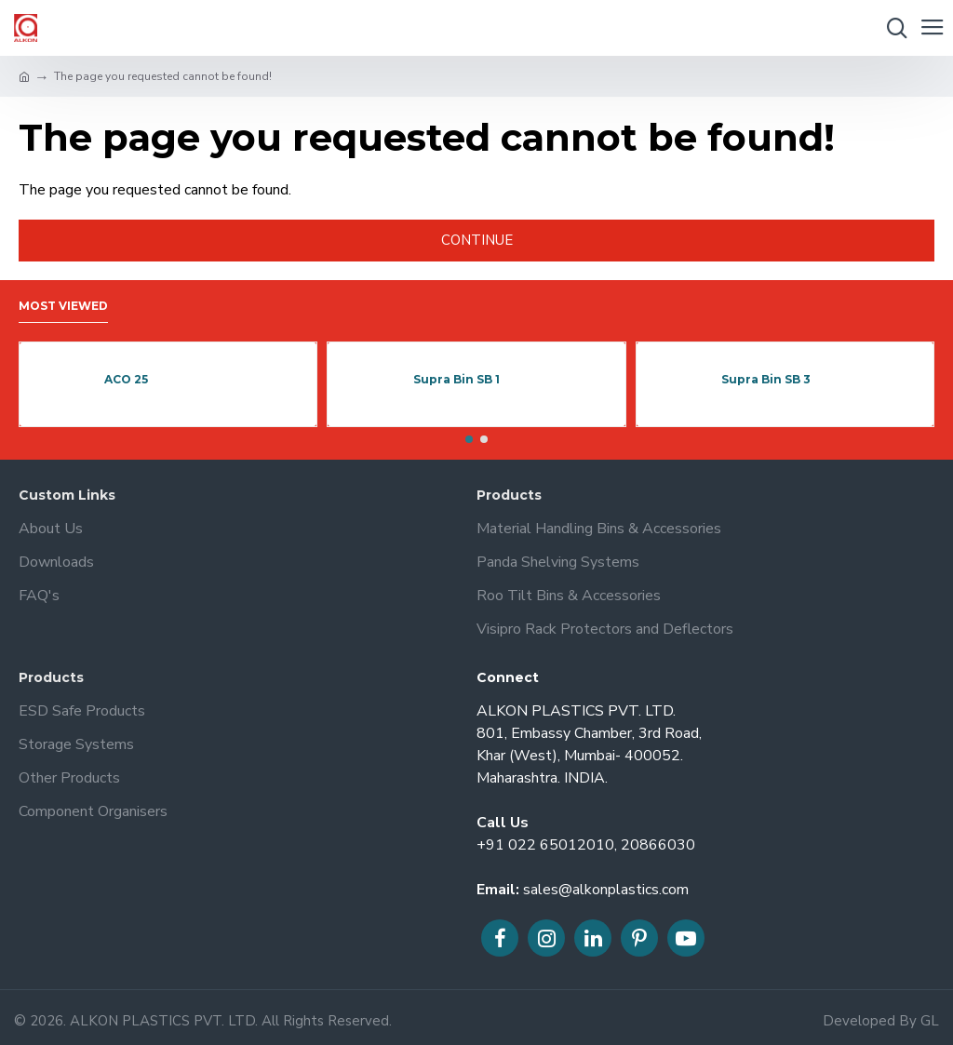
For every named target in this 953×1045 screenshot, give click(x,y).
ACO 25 (126, 379)
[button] (469, 439)
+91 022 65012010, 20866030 (585, 845)
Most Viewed (63, 306)
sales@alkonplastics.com (606, 889)
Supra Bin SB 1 (456, 379)
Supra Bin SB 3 (766, 379)
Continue (477, 240)
